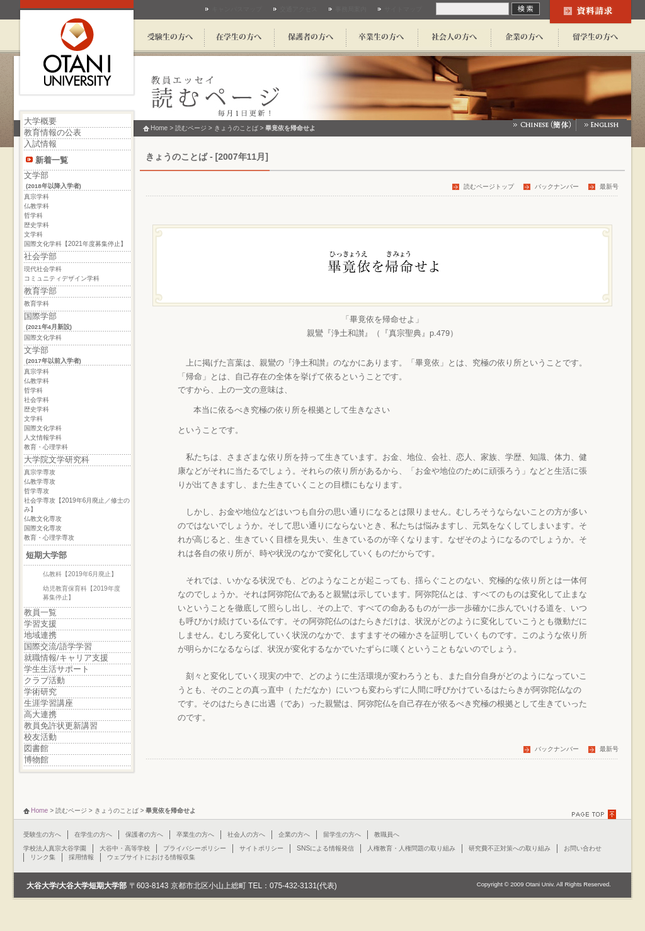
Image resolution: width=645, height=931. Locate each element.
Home (159, 128)
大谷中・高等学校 (125, 848)
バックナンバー (557, 187)
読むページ (191, 128)
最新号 (609, 187)
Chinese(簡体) (544, 125)
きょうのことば (236, 128)
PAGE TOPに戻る (595, 814)
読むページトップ (489, 187)
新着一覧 (51, 160)
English (601, 125)
